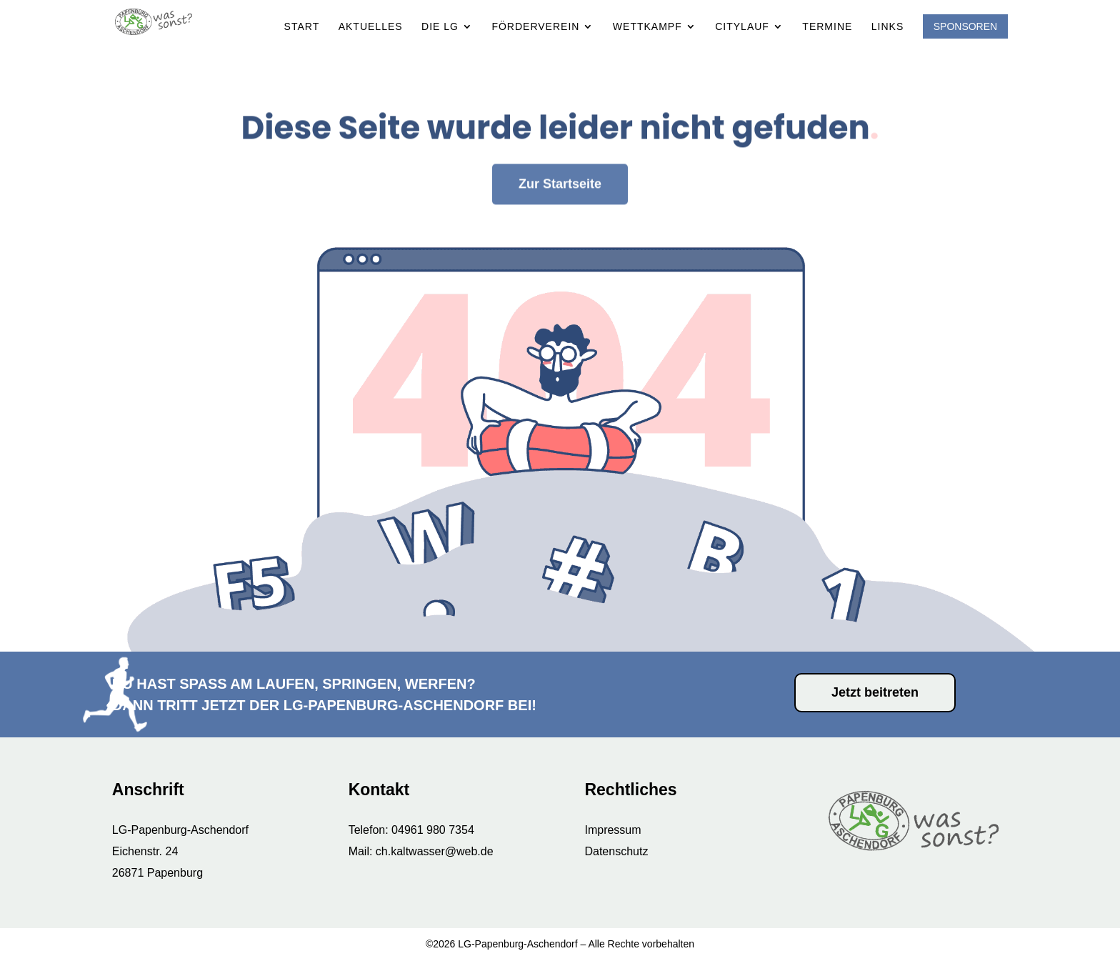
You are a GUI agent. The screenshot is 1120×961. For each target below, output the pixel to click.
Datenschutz (616, 851)
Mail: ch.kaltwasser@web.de (421, 851)
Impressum (612, 830)
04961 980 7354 (432, 830)
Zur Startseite (560, 141)
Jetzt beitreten (875, 692)
